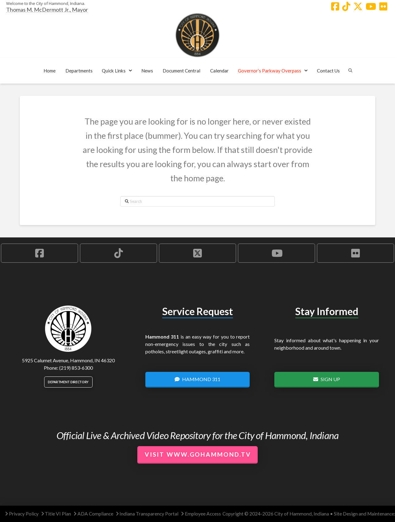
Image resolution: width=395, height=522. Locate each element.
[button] (78, 70)
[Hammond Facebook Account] (335, 6)
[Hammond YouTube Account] (371, 6)
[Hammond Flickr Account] (383, 6)
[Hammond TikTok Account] (346, 6)
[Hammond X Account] (358, 6)
